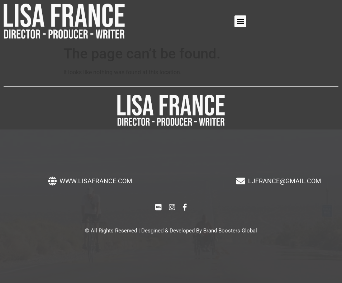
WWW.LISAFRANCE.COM (96, 181)
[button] (240, 21)
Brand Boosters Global (230, 230)
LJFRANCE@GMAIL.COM (284, 181)
